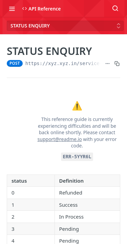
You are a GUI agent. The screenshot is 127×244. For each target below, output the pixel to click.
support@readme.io (60, 139)
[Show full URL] (107, 63)
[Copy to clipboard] (117, 63)
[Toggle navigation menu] (12, 8)
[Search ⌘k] (115, 8)
